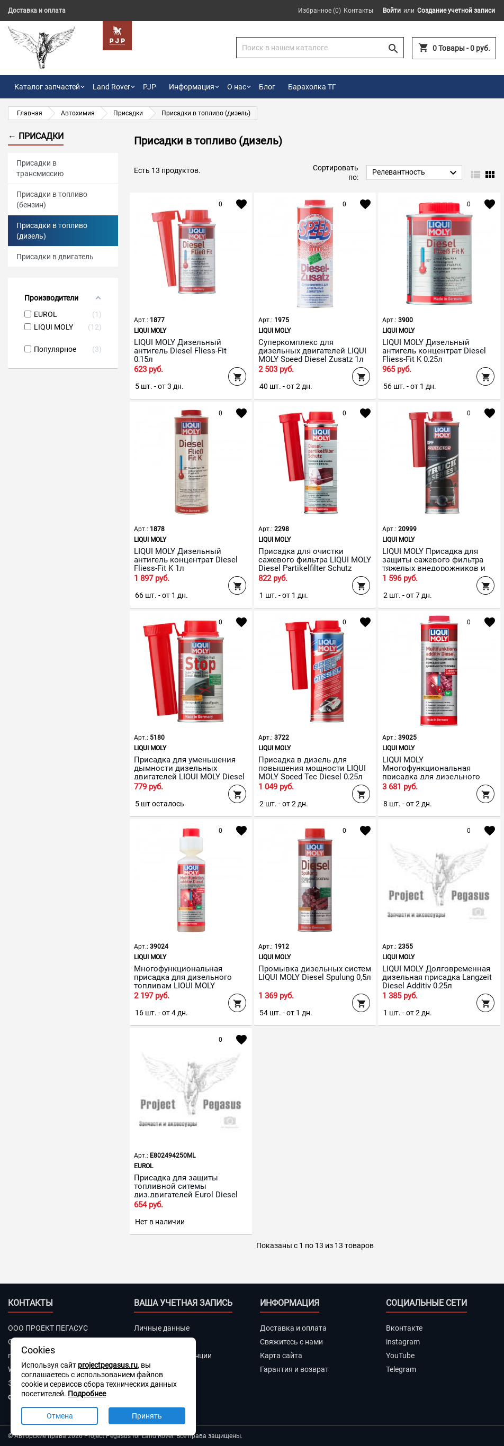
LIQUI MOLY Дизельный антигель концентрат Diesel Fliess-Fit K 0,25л (434, 351)
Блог (267, 87)
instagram (403, 1342)
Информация (191, 87)
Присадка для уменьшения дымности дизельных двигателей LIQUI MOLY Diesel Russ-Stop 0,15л (189, 772)
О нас (236, 87)
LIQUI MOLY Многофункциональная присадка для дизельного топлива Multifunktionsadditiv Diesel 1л (436, 776)
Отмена (60, 1416)
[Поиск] (320, 47)
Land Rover (111, 87)
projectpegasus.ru (108, 1365)
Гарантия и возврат (294, 1369)
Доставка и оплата (37, 10)
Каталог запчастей (47, 87)
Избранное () (319, 10)
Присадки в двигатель (55, 256)
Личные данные (162, 1328)
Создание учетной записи (456, 10)
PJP (149, 87)
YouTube (400, 1355)
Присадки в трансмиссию (40, 168)
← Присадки (36, 136)
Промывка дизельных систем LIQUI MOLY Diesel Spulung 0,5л (314, 973)
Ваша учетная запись (183, 1303)
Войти (392, 10)
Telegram (401, 1369)
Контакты (358, 10)
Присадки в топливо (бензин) (51, 199)
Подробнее (87, 1393)
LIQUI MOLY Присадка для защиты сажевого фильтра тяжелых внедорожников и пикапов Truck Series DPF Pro (436, 564)
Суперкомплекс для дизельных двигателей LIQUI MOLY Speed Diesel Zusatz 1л (312, 351)
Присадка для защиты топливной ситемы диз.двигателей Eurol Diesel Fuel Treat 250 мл (186, 1190)
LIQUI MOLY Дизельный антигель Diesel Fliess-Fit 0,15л (180, 351)
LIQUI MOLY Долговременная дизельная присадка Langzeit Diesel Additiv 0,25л (437, 977)
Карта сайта (281, 1355)
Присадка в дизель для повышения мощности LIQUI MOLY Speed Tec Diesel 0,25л (312, 768)
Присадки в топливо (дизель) (51, 230)
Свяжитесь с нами (291, 1342)
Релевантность (416, 173)
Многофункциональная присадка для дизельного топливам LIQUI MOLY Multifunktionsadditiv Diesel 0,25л (183, 985)
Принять (147, 1416)
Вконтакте (404, 1328)
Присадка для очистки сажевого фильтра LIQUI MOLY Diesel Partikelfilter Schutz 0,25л (314, 564)
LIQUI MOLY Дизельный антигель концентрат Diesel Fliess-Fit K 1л (186, 560)
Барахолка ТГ (312, 87)
